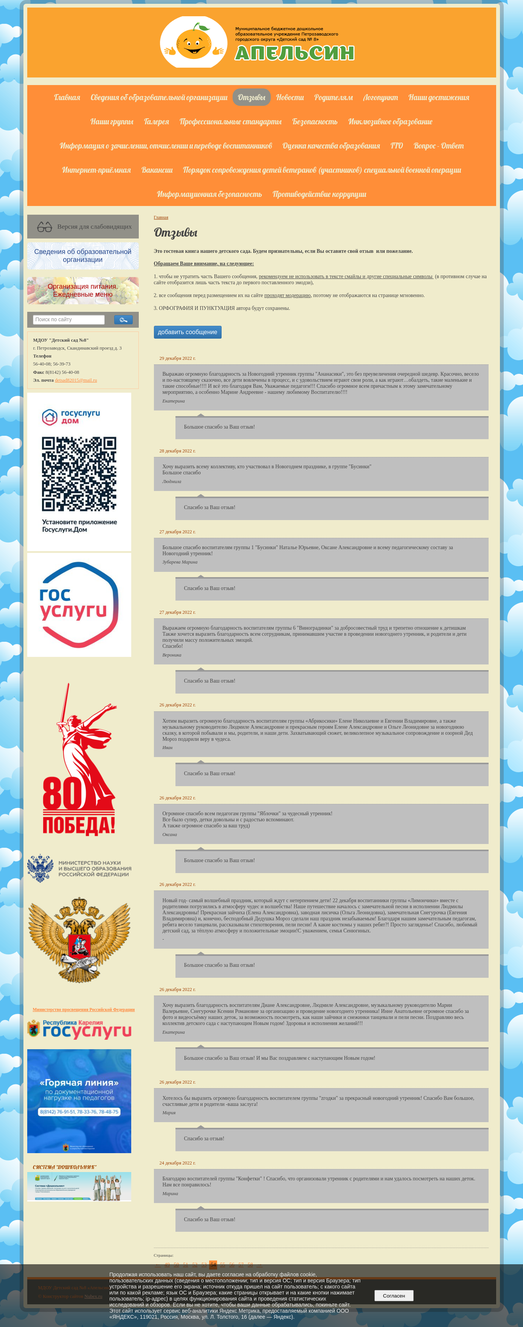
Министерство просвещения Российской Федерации (84, 1009)
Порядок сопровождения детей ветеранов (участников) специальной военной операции (322, 170)
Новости (290, 97)
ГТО (397, 145)
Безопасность (315, 121)
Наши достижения (438, 97)
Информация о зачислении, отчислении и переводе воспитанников (166, 145)
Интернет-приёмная (96, 170)
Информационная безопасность (209, 194)
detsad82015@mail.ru (76, 380)
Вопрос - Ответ (439, 145)
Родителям (333, 97)
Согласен (394, 1296)
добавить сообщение (187, 332)
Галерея (156, 121)
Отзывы (251, 97)
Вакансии (156, 170)
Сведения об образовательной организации (159, 97)
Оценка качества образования (331, 145)
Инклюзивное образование (390, 121)
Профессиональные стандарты (231, 121)
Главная (67, 97)
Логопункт (380, 97)
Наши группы (111, 121)
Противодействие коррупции (319, 194)
